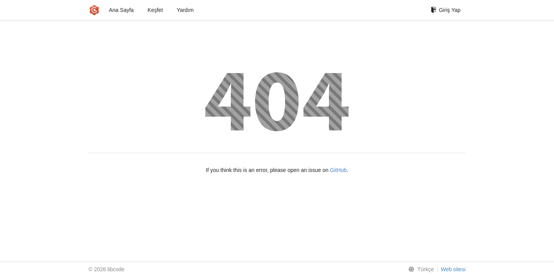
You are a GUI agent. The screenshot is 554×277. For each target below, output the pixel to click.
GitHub (338, 170)
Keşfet (155, 10)
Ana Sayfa (121, 10)
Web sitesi (453, 269)
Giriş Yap (446, 10)
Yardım (185, 10)
